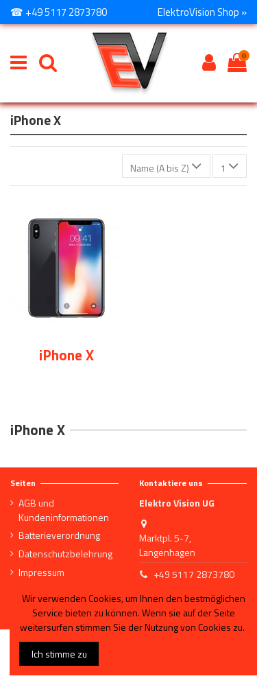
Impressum (41, 572)
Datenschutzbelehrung (65, 553)
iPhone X (66, 355)
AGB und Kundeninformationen (64, 510)
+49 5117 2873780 (194, 574)
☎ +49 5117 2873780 (58, 12)
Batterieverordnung (59, 535)
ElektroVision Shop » (202, 12)
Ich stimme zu (59, 654)
